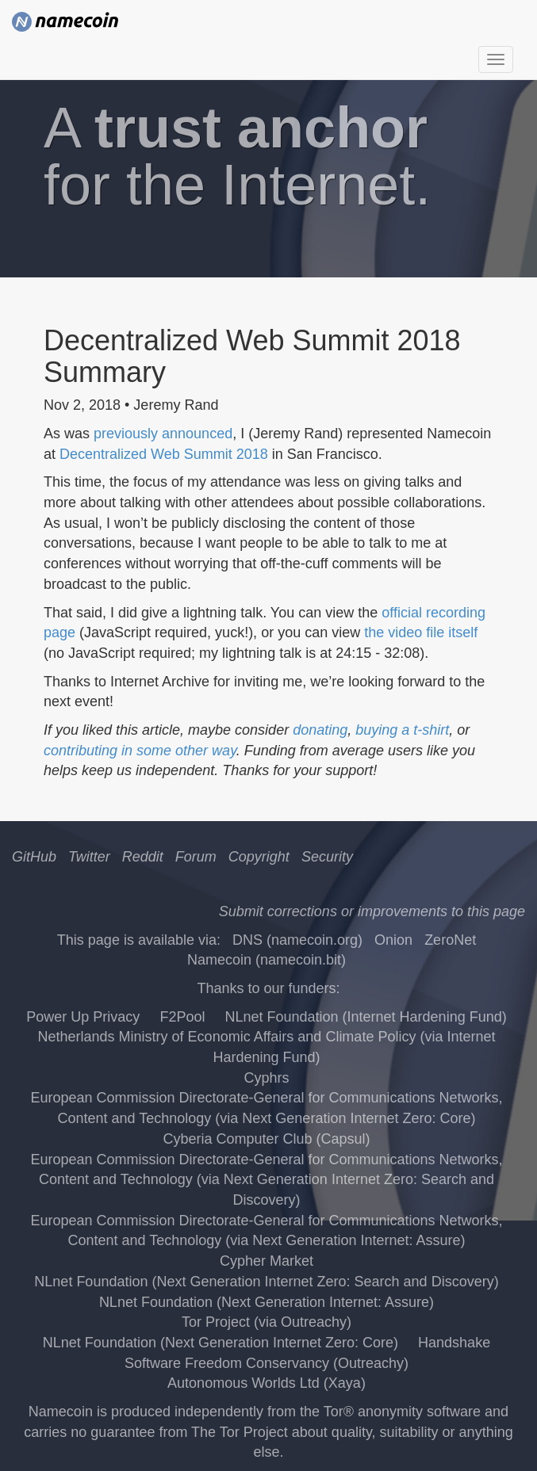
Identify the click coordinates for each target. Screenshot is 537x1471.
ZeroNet (450, 940)
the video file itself (421, 632)
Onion (393, 940)
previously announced (163, 433)
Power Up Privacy (83, 1017)
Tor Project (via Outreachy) (266, 1322)
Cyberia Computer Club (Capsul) (266, 1139)
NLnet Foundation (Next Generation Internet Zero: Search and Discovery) (266, 1282)
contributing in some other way (140, 750)
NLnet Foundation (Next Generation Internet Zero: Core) (220, 1343)
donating (320, 730)
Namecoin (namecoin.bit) (266, 960)
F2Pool (182, 1017)
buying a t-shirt (402, 730)
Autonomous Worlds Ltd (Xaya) (266, 1383)
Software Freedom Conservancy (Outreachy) (267, 1363)
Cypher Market (266, 1261)
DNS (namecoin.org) (297, 940)
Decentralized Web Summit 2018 (163, 454)
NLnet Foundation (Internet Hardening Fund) (365, 1017)
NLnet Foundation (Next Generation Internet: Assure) (266, 1302)
